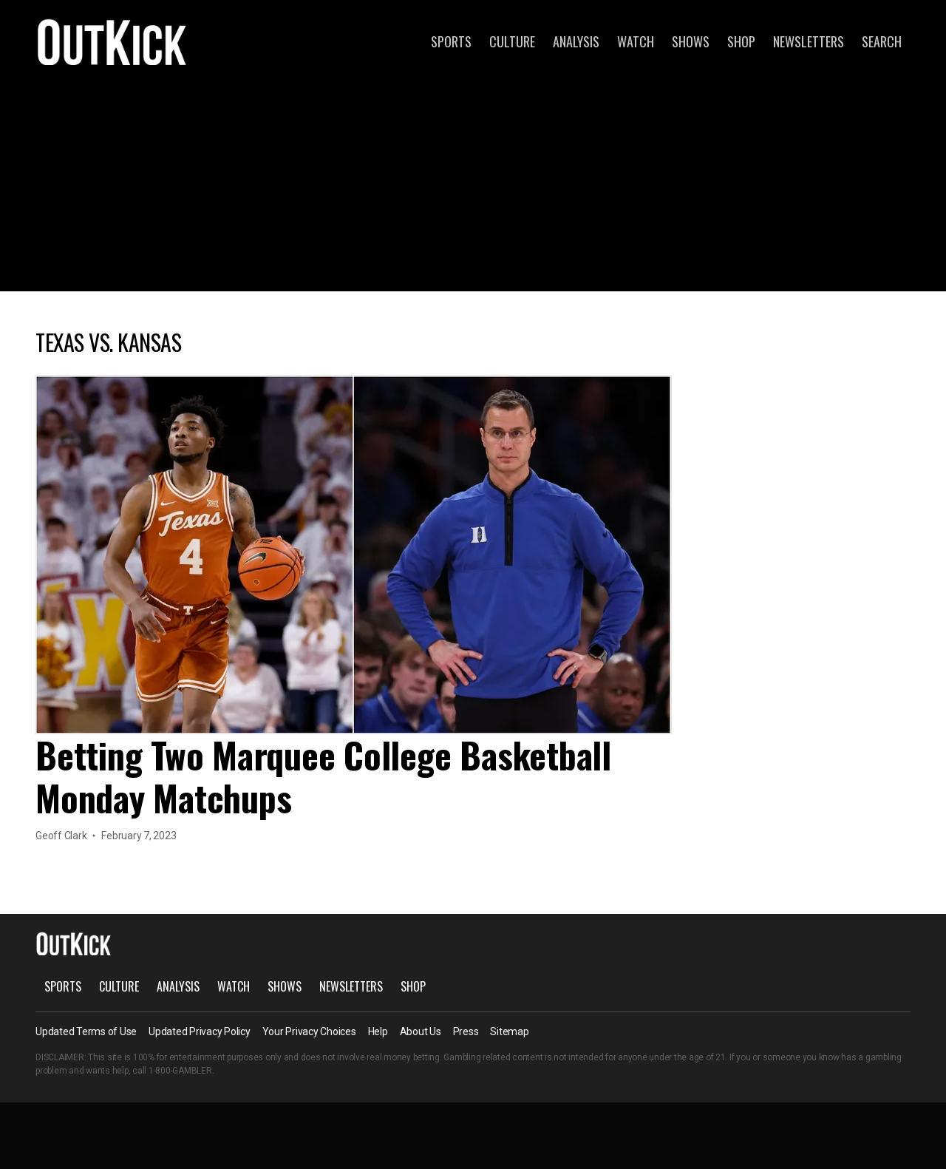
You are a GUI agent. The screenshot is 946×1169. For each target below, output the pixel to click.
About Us (420, 1031)
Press (466, 1031)
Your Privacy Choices (309, 1031)
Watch (635, 41)
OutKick (112, 41)
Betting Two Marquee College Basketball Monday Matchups (323, 776)
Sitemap (509, 1031)
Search (882, 41)
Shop (741, 41)
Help (378, 1031)
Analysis (576, 41)
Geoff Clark (60, 835)
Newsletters (808, 41)
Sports (451, 41)
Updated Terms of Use (86, 1031)
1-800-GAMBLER (180, 1070)
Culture (512, 41)
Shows (691, 41)
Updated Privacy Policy (200, 1031)
